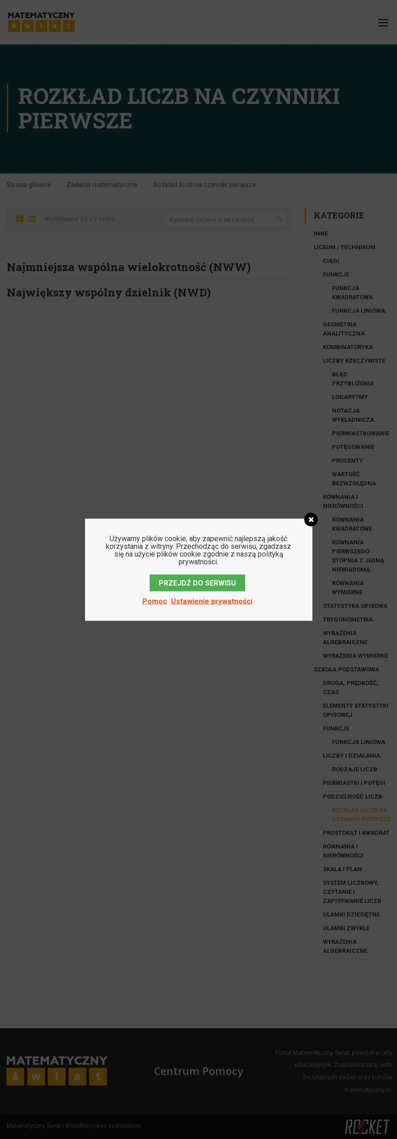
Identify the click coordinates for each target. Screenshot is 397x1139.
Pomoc (154, 601)
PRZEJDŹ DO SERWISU (197, 582)
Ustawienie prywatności (211, 601)
